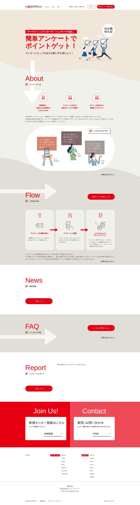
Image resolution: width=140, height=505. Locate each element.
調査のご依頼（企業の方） (77, 7)
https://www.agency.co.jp (70, 491)
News (63, 461)
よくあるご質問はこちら (101, 328)
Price (91, 464)
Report (64, 467)
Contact (64, 470)
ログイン (91, 7)
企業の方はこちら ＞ (108, 174)
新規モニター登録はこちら (101, 197)
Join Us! (64, 474)
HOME (27, 455)
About (47, 7)
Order (92, 477)
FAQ (58, 7)
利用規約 (42, 501)
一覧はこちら (38, 301)
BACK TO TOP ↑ (109, 501)
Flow (53, 7)
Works (92, 458)
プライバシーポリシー (55, 501)
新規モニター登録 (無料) (106, 7)
